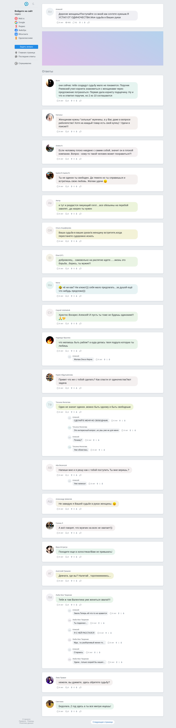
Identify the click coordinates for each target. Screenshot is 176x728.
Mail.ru (19, 18)
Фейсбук (20, 30)
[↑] (80, 22)
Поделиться (89, 22)
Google (20, 22)
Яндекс (20, 26)
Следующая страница (103, 722)
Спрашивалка (23, 63)
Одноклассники (24, 38)
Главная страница (25, 52)
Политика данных (26, 723)
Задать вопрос (26, 47)
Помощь (30, 721)
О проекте (26, 719)
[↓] (84, 22)
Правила (22, 721)
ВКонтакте (21, 34)
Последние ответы (25, 56)
